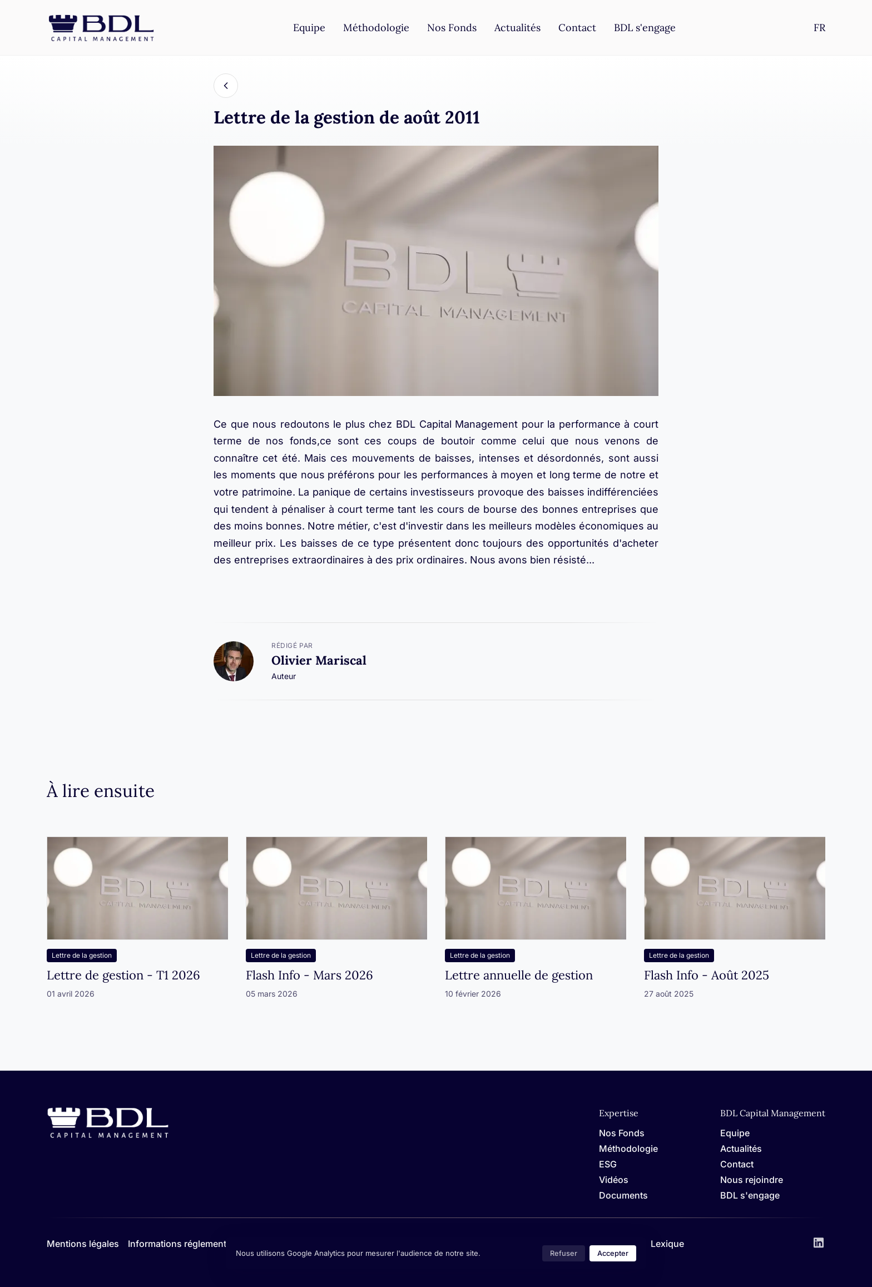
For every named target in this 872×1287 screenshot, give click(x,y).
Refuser (563, 1253)
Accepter (612, 1253)
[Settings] (819, 27)
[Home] (108, 1136)
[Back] (226, 85)
